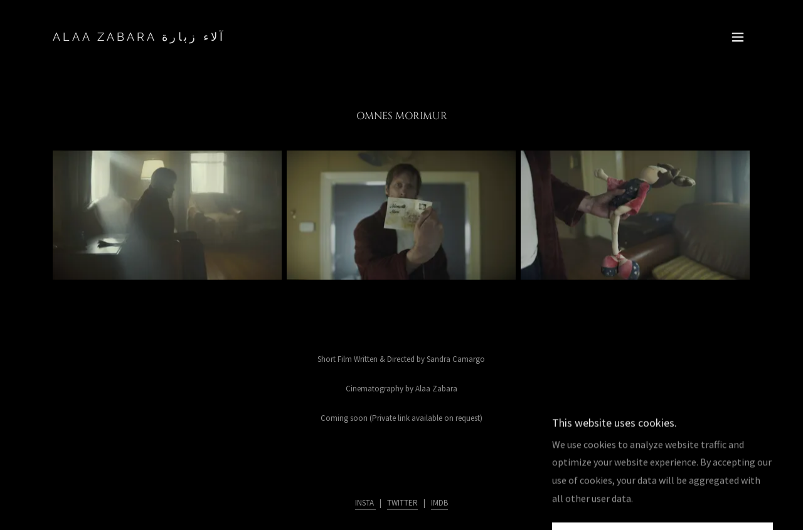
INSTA (365, 502)
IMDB (439, 502)
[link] (139, 37)
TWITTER (402, 502)
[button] (737, 37)
